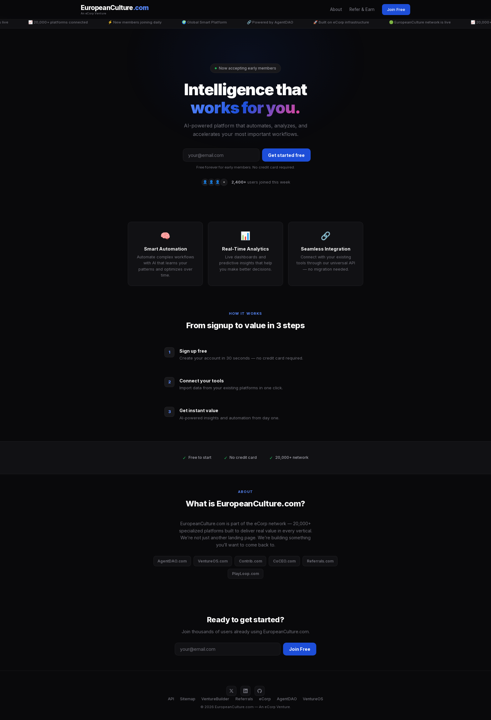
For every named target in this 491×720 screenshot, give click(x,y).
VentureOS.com (213, 561)
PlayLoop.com (245, 573)
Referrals (244, 699)
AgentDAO (287, 699)
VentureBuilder (215, 699)
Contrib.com (250, 561)
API (171, 699)
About (336, 9)
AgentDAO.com (172, 561)
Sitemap (187, 699)
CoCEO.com (284, 561)
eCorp (265, 699)
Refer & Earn (362, 9)
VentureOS (313, 699)
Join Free (396, 9)
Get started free (286, 155)
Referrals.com (320, 561)
